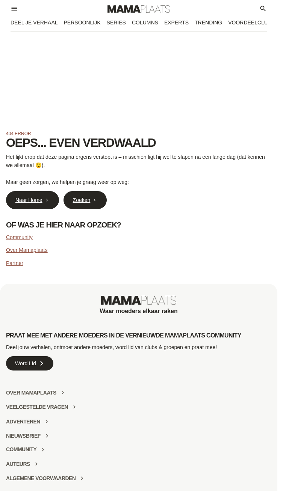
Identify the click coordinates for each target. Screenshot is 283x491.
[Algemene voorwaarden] (82, 478)
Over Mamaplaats (26, 250)
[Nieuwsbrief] (47, 435)
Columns (145, 23)
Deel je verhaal (34, 23)
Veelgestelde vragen (37, 407)
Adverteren (23, 422)
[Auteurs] (36, 464)
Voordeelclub (249, 23)
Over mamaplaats (31, 393)
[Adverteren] (46, 421)
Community (19, 237)
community (21, 449)
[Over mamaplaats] (62, 392)
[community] (42, 449)
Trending (208, 23)
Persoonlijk (82, 23)
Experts (176, 23)
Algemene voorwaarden (41, 478)
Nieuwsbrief (23, 436)
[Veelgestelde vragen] (74, 407)
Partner (14, 263)
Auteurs (18, 464)
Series (116, 23)
